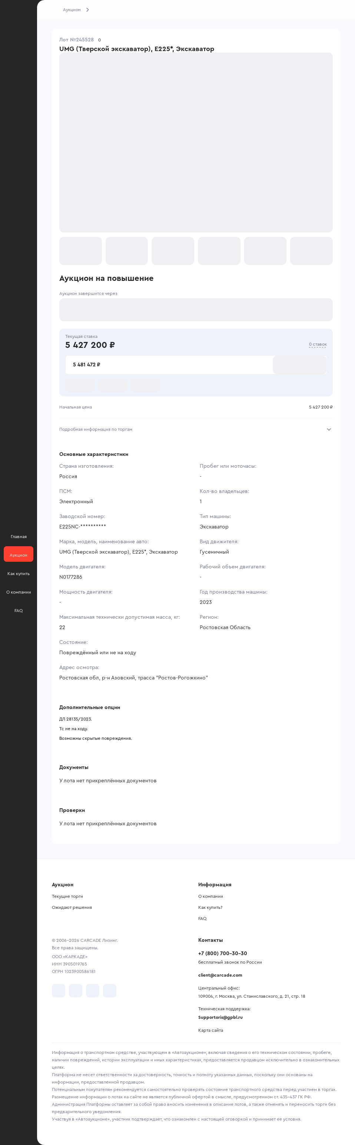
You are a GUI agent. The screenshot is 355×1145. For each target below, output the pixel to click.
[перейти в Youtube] (92, 990)
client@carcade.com (220, 975)
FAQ (202, 918)
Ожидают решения (72, 907)
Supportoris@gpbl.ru (220, 1017)
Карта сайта (210, 1030)
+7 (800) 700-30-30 (222, 953)
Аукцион (72, 9)
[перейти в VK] (58, 990)
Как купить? (210, 907)
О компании (210, 896)
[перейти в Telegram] (75, 990)
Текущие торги (67, 896)
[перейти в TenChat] (109, 990)
